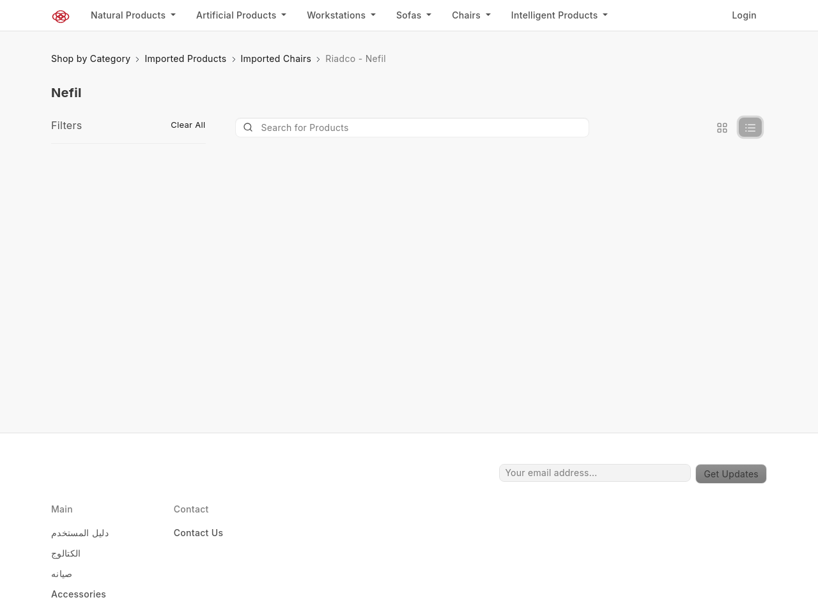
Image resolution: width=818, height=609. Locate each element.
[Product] (412, 127)
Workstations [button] (337, 15)
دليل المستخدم (80, 532)
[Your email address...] (595, 473)
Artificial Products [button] (237, 15)
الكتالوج (66, 553)
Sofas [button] (410, 15)
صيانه (62, 573)
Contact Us (199, 532)
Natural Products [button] (129, 15)
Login (744, 15)
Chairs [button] (467, 15)
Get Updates (731, 473)
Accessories (78, 594)
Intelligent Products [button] (556, 15)
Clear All (188, 124)
